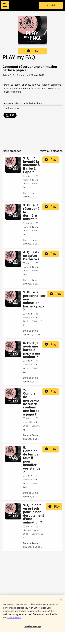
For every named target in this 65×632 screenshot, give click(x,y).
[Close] (61, 600)
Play (32, 51)
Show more (12, 108)
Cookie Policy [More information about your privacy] (14, 618)
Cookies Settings (32, 627)
